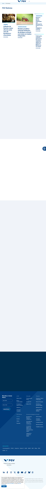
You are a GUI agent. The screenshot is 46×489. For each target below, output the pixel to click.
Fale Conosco (38, 416)
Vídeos (18, 421)
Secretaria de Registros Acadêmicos (29, 418)
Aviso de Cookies (10, 483)
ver (3, 23)
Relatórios (19, 407)
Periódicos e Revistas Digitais (39, 404)
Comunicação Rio (6, 448)
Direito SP (22, 448)
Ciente (4, 486)
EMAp (36, 448)
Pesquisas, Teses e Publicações (39, 399)
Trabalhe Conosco (39, 426)
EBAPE (29, 448)
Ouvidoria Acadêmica (38, 419)
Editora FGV (28, 404)
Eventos (18, 418)
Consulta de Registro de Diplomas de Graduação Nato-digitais (29, 429)
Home (3, 3)
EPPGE (4, 450)
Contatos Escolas (39, 422)
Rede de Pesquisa (39, 401)
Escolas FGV (28, 401)
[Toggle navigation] (28, 1)
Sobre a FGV (19, 398)
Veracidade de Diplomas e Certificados (29, 422)
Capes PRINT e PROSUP (39, 410)
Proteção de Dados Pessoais (20, 404)
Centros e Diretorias (18, 410)
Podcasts (18, 423)
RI (6, 450)
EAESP (26, 448)
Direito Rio (17, 448)
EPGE (39, 448)
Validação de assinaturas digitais (28, 434)
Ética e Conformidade (19, 401)
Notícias (18, 416)
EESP (33, 448)
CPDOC (12, 448)
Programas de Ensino (29, 399)
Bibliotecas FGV (39, 407)
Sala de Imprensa (39, 424)
